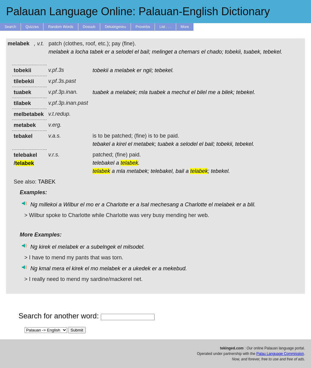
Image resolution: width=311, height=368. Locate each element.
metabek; (145, 144)
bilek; (228, 92)
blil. (252, 205)
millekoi (48, 205)
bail (180, 171)
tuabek (101, 92)
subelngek (103, 247)
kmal (44, 268)
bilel (202, 92)
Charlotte (117, 205)
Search (10, 27)
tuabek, (252, 52)
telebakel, (162, 171)
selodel (124, 52)
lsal (145, 205)
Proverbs (142, 27)
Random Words (60, 27)
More (185, 27)
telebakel (103, 163)
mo (90, 205)
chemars (189, 52)
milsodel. (134, 247)
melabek (59, 52)
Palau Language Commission (280, 354)
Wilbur (71, 205)
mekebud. (175, 268)
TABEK (47, 182)
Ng (33, 205)
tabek (96, 52)
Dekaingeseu (115, 27)
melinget (162, 52)
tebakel (101, 144)
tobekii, (233, 52)
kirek (44, 247)
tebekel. (272, 52)
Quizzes (32, 27)
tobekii (100, 70)
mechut (181, 92)
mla (143, 92)
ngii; (148, 70)
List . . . (165, 27)
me (212, 92)
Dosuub (89, 27)
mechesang (164, 205)
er (107, 52)
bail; (145, 52)
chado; (215, 52)
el (137, 52)
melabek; (126, 92)
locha (81, 52)
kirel (121, 144)
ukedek (141, 268)
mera (58, 268)
